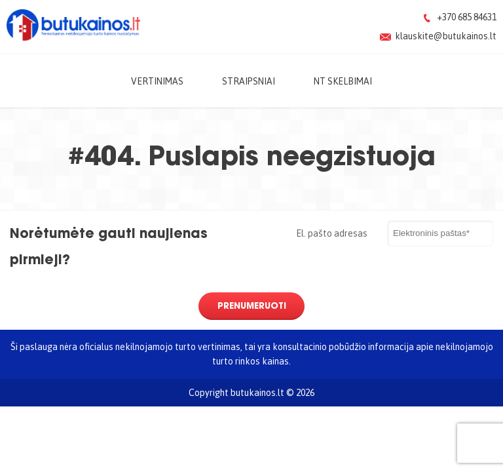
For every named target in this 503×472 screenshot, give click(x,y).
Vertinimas (157, 81)
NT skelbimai (343, 81)
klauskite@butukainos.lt (445, 35)
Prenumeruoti (251, 305)
